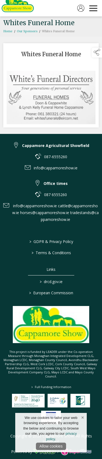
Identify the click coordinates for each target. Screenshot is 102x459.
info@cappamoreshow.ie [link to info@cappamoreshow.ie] (56, 167)
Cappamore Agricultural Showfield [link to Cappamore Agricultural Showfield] (55, 145)
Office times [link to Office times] (56, 183)
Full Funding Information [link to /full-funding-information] (51, 387)
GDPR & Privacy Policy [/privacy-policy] (51, 241)
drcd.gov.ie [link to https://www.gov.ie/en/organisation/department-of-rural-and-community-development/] (51, 281)
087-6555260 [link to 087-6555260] (55, 156)
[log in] (80, 8)
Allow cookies (51, 446)
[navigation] (93, 8)
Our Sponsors (27, 32)
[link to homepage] (17, 8)
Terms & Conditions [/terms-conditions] (51, 253)
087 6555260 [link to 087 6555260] (55, 194)
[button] (97, 53)
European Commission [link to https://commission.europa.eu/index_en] (51, 293)
